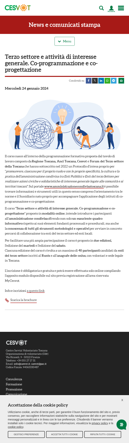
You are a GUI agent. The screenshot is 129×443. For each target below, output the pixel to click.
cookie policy (15, 427)
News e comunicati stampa (64, 25)
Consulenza (14, 379)
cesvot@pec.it (39, 364)
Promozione (14, 389)
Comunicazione (16, 394)
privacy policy (100, 423)
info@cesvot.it (22, 364)
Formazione (14, 384)
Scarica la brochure (23, 300)
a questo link (36, 291)
